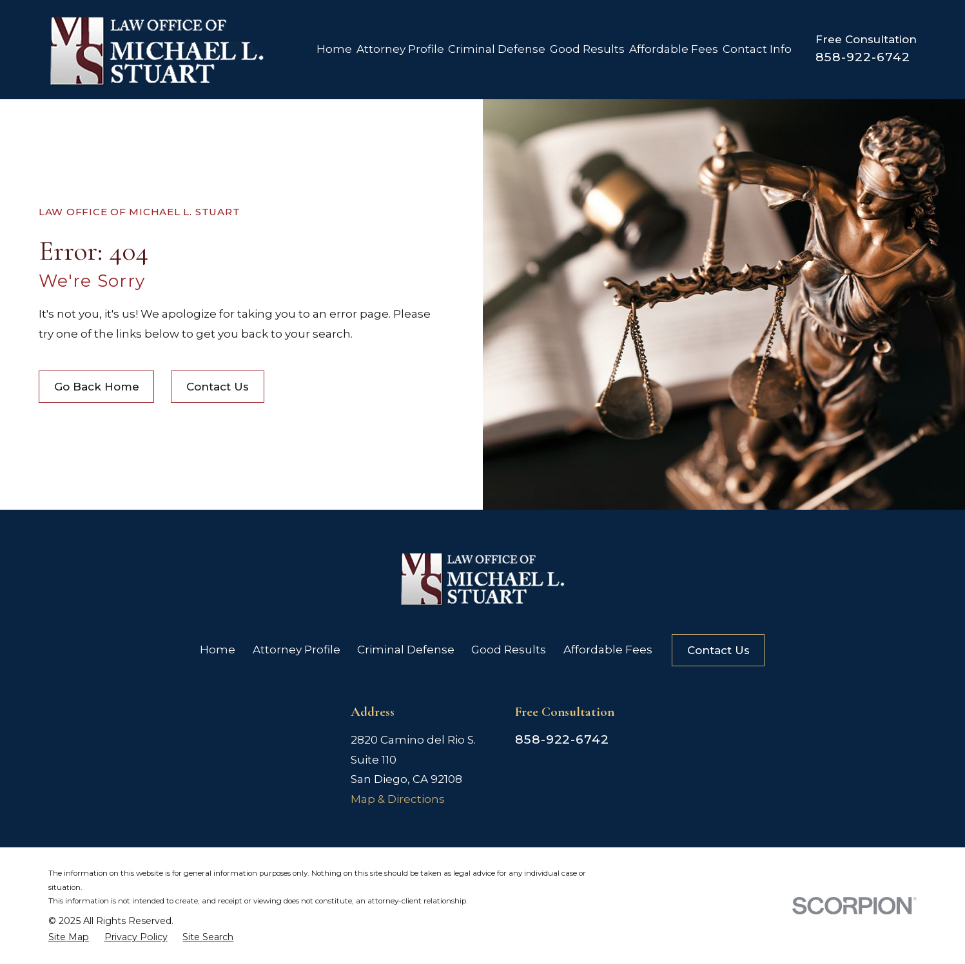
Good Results (508, 649)
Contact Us (217, 386)
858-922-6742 (862, 57)
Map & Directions (398, 799)
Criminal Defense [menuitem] (496, 49)
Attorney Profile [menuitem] (400, 49)
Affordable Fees (607, 649)
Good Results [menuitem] (587, 49)
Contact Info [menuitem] (757, 49)
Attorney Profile (296, 649)
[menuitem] (68, 937)
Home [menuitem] (334, 49)
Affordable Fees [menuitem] (673, 49)
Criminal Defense (405, 649)
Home (217, 649)
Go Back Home (96, 386)
